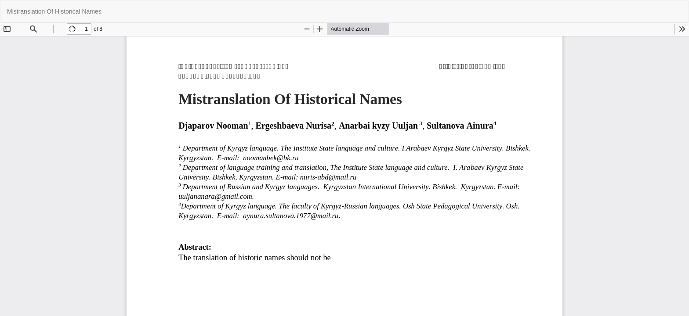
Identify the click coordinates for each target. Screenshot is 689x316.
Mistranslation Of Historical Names (54, 11)
